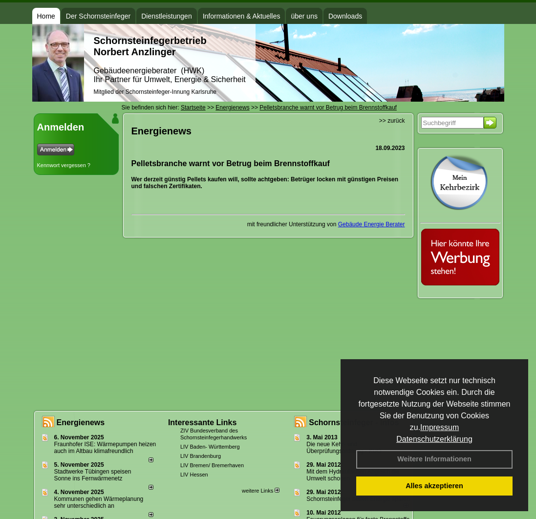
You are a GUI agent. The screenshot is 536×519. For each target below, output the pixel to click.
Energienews (81, 422)
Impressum (439, 427)
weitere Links (260, 491)
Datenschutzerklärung (434, 439)
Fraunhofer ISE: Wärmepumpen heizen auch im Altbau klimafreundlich (105, 447)
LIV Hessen (194, 474)
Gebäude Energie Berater (371, 224)
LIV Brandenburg (200, 456)
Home (46, 16)
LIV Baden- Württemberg (210, 447)
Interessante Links (202, 422)
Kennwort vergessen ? (63, 165)
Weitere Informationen (434, 459)
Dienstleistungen (166, 16)
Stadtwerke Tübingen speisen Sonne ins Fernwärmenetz (92, 475)
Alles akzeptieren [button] (434, 486)
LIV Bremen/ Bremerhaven (212, 465)
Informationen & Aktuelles (241, 16)
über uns (304, 16)
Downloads (345, 16)
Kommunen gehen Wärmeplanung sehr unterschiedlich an (99, 502)
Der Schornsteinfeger (98, 16)
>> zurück (392, 120)
